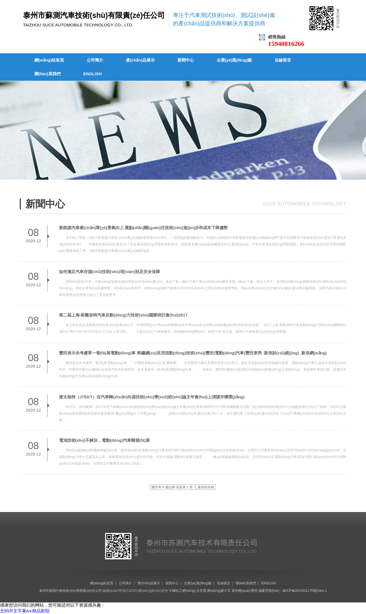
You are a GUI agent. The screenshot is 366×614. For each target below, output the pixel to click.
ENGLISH (92, 73)
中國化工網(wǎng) (182, 591)
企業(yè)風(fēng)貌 (234, 60)
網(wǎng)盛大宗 (218, 591)
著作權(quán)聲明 (245, 591)
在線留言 (283, 60)
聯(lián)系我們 (47, 73)
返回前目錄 (206, 487)
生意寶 (201, 591)
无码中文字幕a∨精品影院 (25, 611)
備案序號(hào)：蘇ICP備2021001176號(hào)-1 (292, 591)
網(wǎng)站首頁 (49, 60)
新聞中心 (186, 60)
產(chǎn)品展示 (140, 60)
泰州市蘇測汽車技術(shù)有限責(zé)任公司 (70, 591)
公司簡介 (95, 60)
